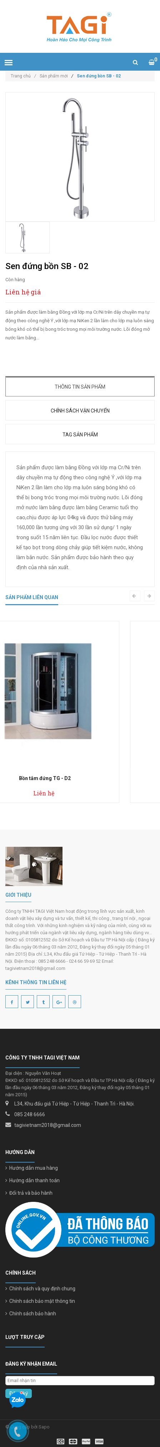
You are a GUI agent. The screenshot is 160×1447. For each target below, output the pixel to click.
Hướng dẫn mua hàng (31, 1168)
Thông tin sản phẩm (80, 387)
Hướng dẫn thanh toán (32, 1180)
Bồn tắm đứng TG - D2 (80, 778)
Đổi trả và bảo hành (28, 1193)
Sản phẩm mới (54, 76)
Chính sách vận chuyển (80, 411)
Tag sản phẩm (80, 434)
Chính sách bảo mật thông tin (40, 1301)
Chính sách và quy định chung (40, 1288)
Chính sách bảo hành (30, 1313)
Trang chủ (23, 76)
